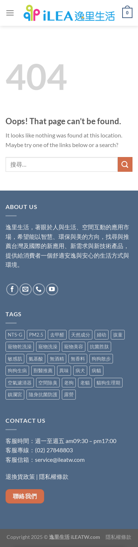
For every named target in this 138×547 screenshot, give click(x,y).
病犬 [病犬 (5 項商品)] (80, 370)
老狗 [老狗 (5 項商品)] (69, 383)
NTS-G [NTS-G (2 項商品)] (15, 335)
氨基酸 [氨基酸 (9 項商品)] (36, 359)
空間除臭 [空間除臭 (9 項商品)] (47, 383)
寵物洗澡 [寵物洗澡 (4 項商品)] (47, 346)
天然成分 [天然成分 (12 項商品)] (80, 335)
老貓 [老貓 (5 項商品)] (85, 383)
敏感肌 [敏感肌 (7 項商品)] (15, 359)
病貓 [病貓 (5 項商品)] (96, 370)
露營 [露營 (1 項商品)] (69, 394)
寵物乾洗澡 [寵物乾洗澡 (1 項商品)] (20, 346)
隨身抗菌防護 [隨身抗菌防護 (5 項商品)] (43, 394)
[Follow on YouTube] (52, 289)
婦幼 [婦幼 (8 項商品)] (101, 335)
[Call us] (39, 289)
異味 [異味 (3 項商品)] (64, 370)
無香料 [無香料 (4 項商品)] (78, 359)
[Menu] (10, 13)
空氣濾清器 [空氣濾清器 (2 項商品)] (20, 383)
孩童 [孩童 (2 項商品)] (118, 335)
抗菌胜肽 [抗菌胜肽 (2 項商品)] (99, 346)
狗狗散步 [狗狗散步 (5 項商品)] (101, 359)
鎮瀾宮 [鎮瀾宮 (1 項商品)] (15, 394)
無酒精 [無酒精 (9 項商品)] (57, 359)
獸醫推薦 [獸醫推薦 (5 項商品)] (43, 370)
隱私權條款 (53, 476)
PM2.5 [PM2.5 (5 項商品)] (36, 335)
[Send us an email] (26, 289)
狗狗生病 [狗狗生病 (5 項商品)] (17, 370)
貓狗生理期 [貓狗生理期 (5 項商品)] (108, 383)
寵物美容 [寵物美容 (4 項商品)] (73, 346)
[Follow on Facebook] (12, 289)
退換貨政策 (20, 476)
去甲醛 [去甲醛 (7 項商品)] (57, 335)
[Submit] (125, 164)
